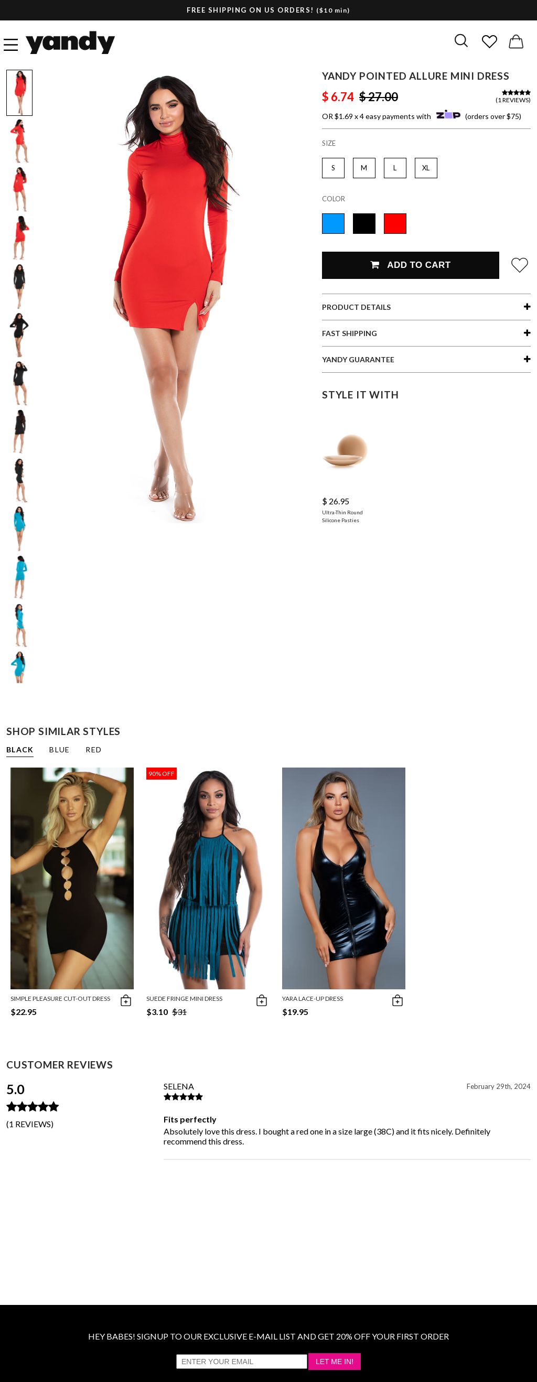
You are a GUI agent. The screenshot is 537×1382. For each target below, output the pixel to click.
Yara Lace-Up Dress (312, 998)
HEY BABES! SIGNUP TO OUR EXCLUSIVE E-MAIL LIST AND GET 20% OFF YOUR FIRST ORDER (268, 1336)
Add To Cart (410, 265)
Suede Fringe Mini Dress (184, 998)
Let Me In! (334, 1361)
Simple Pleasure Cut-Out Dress (60, 998)
